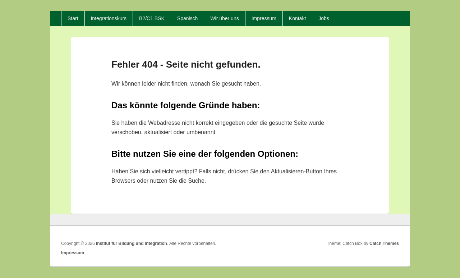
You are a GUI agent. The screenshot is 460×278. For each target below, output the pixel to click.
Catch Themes (384, 243)
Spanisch (187, 18)
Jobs (323, 18)
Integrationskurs (108, 18)
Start (73, 18)
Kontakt (297, 18)
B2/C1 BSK (152, 18)
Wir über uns (224, 18)
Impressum (264, 18)
